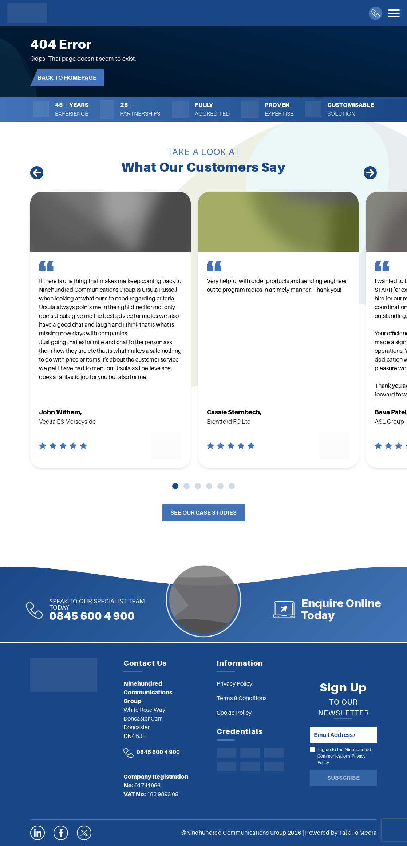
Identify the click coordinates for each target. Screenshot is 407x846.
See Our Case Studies (203, 513)
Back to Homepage (66, 78)
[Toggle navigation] (394, 13)
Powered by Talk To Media (341, 833)
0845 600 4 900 (66, 610)
